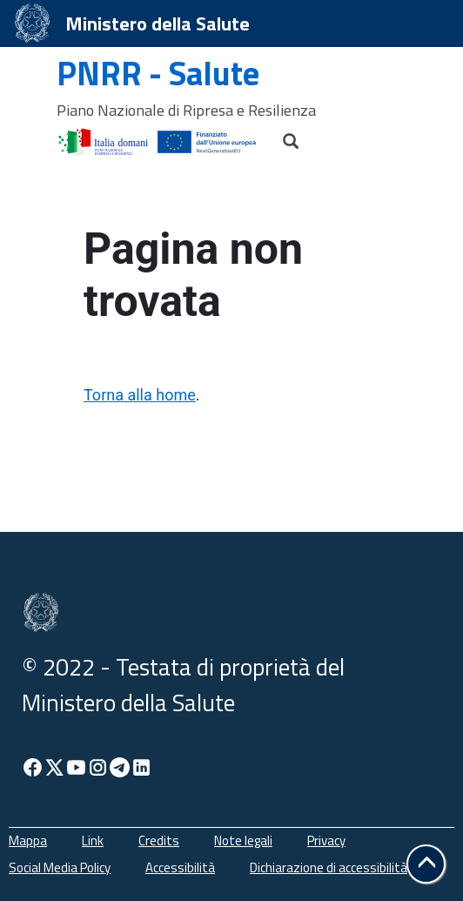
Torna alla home (140, 395)
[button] (426, 864)
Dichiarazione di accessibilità (328, 867)
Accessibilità (180, 867)
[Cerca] (283, 137)
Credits (158, 840)
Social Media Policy (60, 867)
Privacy (326, 840)
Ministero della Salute (157, 23)
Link (93, 840)
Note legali (243, 840)
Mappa (28, 840)
